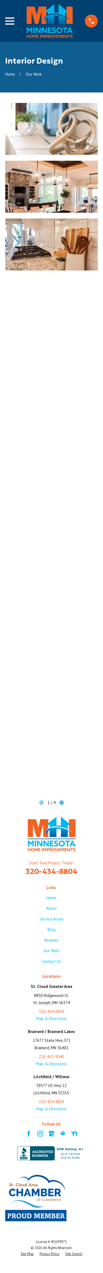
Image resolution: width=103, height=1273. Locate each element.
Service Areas (51, 919)
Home (51, 897)
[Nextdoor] (74, 1134)
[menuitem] (27, 1254)
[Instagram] (40, 1134)
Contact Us (51, 961)
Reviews (51, 940)
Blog (51, 929)
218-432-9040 (51, 1056)
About (51, 908)
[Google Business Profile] (51, 1134)
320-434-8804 (51, 871)
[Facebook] (29, 1134)
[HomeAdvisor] (63, 1134)
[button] (51, 129)
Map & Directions (51, 1018)
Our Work (51, 950)
